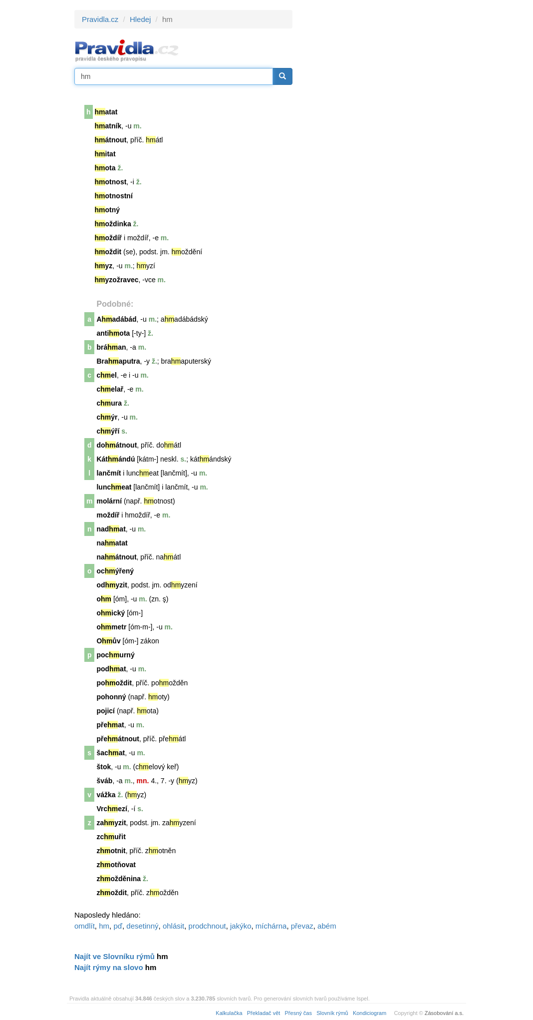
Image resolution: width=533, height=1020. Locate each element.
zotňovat (116, 865)
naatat (111, 543)
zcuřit (110, 837)
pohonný (111, 697)
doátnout (116, 445)
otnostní (114, 196)
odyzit (111, 585)
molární (109, 501)
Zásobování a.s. (444, 1013)
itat (105, 154)
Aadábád (116, 319)
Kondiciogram (369, 1013)
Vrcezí (111, 809)
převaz (302, 926)
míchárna (271, 926)
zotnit (110, 851)
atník (108, 126)
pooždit (114, 683)
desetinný (142, 926)
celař (109, 389)
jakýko (241, 926)
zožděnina (118, 879)
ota (105, 168)
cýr (106, 417)
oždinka (113, 224)
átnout (111, 140)
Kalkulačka (229, 1013)
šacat (110, 753)
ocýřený (115, 571)
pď (117, 926)
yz (104, 266)
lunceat (113, 487)
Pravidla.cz (100, 19)
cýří (107, 431)
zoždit (111, 893)
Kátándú (115, 459)
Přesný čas (298, 1013)
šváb (104, 781)
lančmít (108, 473)
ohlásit (173, 926)
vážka (105, 795)
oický (110, 613)
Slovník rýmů (332, 1013)
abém (326, 926)
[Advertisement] (382, 160)
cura (109, 403)
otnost (111, 182)
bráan (111, 347)
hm (104, 926)
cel (106, 375)
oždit (108, 252)
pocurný (115, 655)
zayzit (111, 823)
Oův (108, 641)
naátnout (116, 557)
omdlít (84, 926)
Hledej (140, 19)
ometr (111, 627)
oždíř (108, 238)
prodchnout (207, 926)
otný (107, 210)
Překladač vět (263, 1013)
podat (111, 669)
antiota (113, 333)
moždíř (107, 515)
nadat (110, 529)
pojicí (105, 711)
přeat (110, 725)
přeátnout (117, 739)
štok (103, 767)
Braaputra (118, 361)
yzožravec (117, 280)
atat (106, 112)
